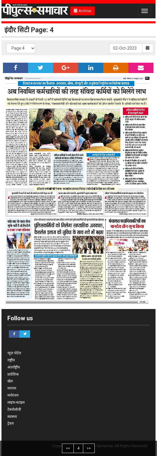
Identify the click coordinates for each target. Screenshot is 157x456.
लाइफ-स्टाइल (15, 402)
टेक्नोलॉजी (14, 409)
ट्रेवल (10, 423)
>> (89, 448)
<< (68, 448)
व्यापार (11, 388)
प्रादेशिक (13, 374)
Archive (82, 11)
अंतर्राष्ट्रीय (13, 367)
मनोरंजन (13, 395)
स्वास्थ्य (12, 416)
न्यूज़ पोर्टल (14, 353)
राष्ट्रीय (11, 360)
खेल (10, 381)
